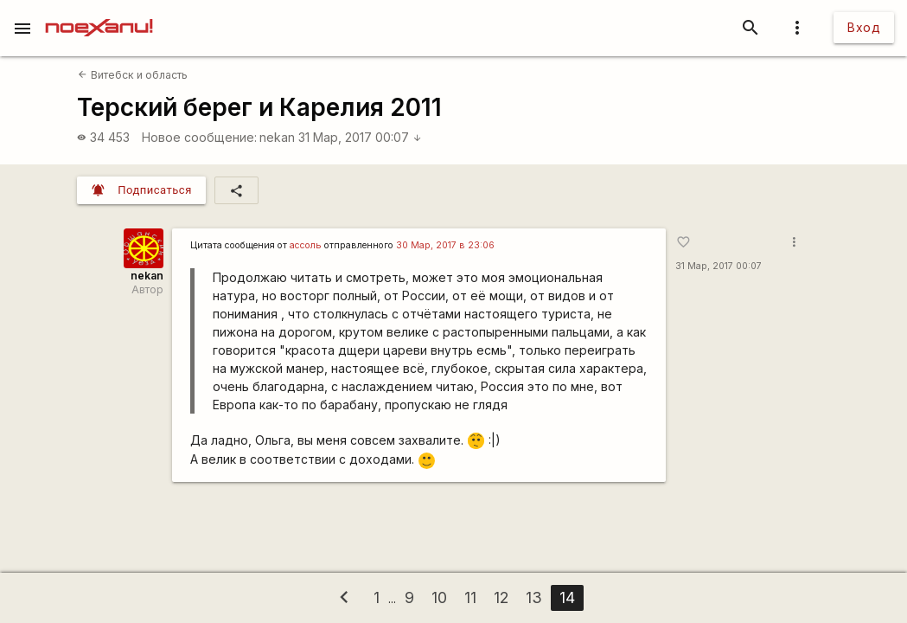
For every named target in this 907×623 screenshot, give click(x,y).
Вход (863, 27)
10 (439, 597)
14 (567, 597)
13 (534, 597)
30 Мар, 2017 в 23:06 (445, 245)
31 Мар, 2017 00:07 (360, 137)
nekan (277, 137)
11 (470, 597)
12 (501, 597)
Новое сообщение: (199, 137)
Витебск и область (132, 74)
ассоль (306, 245)
